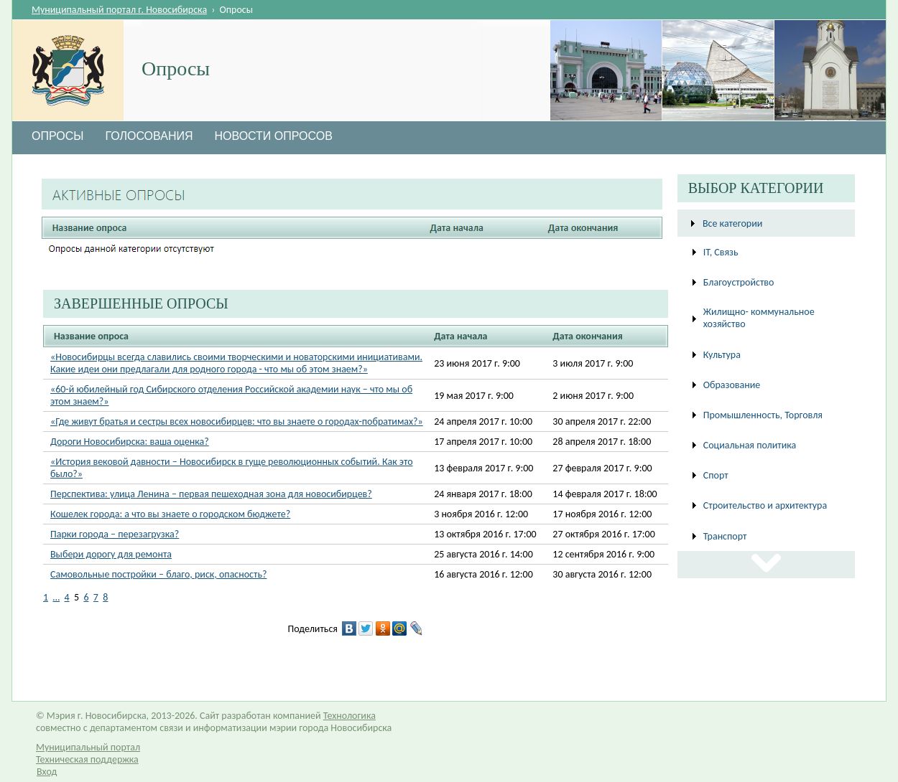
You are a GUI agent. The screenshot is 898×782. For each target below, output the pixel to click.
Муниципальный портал (88, 747)
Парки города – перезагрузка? (114, 534)
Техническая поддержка (87, 759)
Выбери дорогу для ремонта (111, 554)
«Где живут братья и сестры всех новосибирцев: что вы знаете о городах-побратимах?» (236, 421)
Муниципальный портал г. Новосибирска (119, 10)
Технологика (349, 716)
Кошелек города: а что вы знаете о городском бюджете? (170, 514)
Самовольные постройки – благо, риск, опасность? (158, 574)
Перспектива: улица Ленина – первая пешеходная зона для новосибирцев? (211, 494)
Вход (47, 771)
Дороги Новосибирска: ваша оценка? (129, 441)
